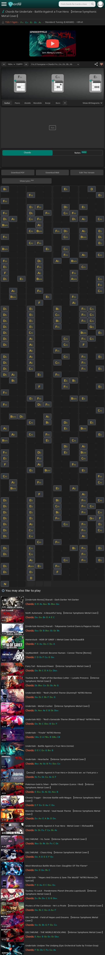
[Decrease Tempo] (3, 64)
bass (58, 103)
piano (17, 103)
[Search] (92, 4)
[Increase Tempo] (26, 64)
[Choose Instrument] (65, 103)
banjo (47, 103)
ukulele (27, 103)
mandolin (37, 103)
